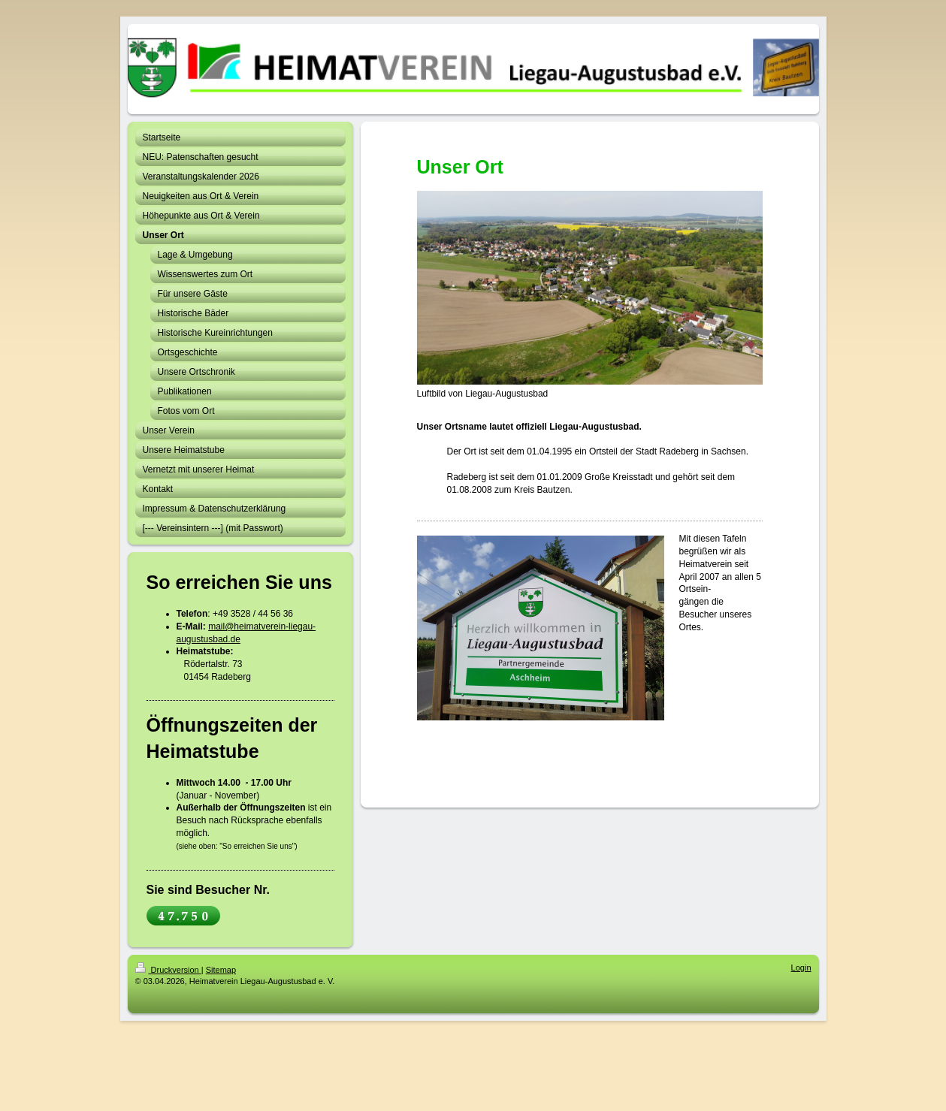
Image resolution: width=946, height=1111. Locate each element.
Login (801, 967)
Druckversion (168, 969)
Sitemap (221, 969)
